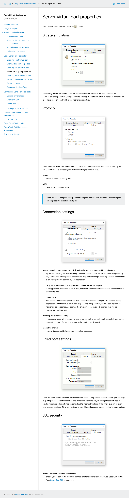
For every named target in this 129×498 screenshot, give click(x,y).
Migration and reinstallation (18, 47)
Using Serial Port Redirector (25, 4)
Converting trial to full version (16, 108)
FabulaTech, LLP (21, 494)
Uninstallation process (16, 51)
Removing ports (13, 83)
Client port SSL (13, 100)
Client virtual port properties (18, 64)
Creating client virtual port (17, 60)
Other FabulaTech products (15, 123)
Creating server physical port (19, 75)
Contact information (12, 119)
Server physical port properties (20, 79)
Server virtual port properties (19, 72)
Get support (120, 4)
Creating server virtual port (18, 68)
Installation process (15, 36)
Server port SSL (13, 104)
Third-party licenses (12, 134)
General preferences (15, 96)
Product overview (11, 24)
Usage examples (11, 28)
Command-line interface (17, 87)
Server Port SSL (56, 480)
